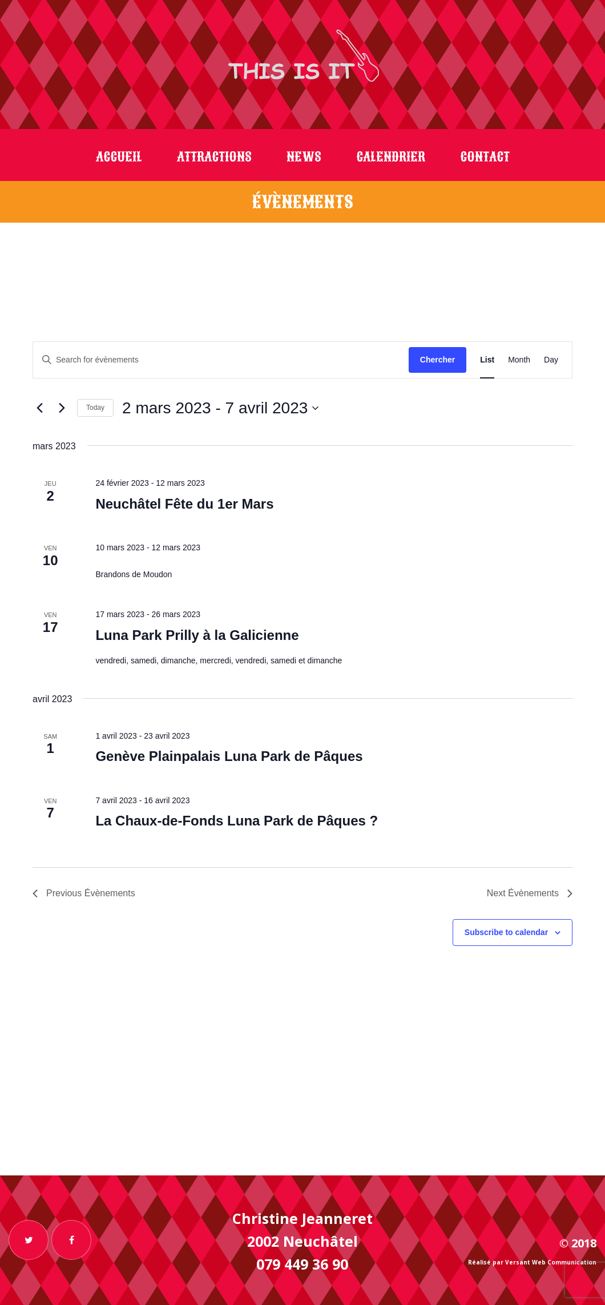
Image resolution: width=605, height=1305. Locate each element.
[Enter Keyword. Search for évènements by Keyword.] (221, 360)
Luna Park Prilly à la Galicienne (197, 635)
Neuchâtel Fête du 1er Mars (184, 503)
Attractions (214, 157)
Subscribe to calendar (506, 932)
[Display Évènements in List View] (487, 360)
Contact (485, 157)
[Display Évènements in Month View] (519, 360)
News (304, 157)
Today (95, 408)
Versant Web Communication (550, 1262)
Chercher (437, 359)
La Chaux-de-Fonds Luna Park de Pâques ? (236, 820)
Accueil (119, 157)
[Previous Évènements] (39, 408)
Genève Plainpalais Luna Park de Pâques (228, 756)
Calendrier (390, 157)
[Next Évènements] (61, 408)
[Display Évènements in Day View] (551, 360)
